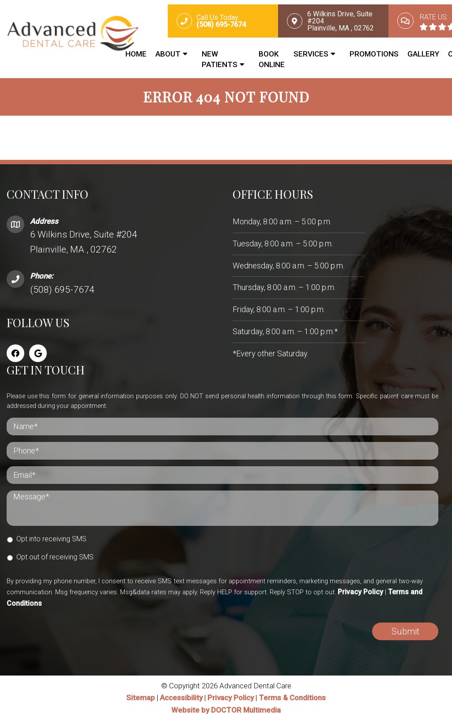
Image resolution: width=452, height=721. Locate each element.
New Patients (219, 59)
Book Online (272, 59)
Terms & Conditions (292, 698)
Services (311, 53)
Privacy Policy (360, 592)
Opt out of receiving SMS (55, 557)
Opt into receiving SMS (51, 539)
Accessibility (181, 698)
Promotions (374, 53)
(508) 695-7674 (62, 290)
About (168, 53)
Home (136, 53)
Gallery (423, 53)
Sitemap (140, 698)
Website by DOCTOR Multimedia (226, 710)
